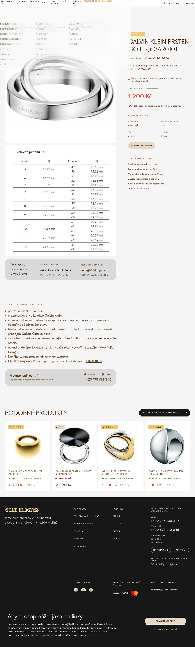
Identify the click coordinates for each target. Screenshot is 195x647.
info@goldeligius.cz (95, 263)
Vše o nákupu (168, 11)
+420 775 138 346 (55, 263)
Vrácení (78, 532)
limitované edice (60, 10)
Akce (47, 10)
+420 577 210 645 (165, 523)
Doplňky (24, 10)
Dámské (117, 517)
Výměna (78, 524)
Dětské (117, 524)
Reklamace (80, 539)
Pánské (117, 509)
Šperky (36, 10)
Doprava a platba (84, 517)
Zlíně (47, 327)
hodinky (118, 502)
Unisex (116, 532)
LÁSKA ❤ (78, 10)
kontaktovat (59, 350)
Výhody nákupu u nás (86, 509)
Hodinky (10, 10)
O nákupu (80, 502)
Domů (7, 20)
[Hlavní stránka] (97, 10)
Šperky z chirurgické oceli (27, 20)
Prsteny (48, 20)
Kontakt (186, 11)
